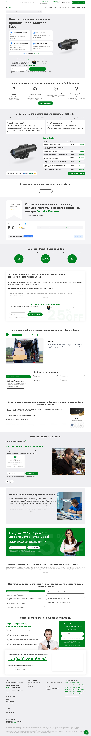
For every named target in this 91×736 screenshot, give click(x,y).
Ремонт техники (27, 2)
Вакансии (8, 714)
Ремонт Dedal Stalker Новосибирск (73, 693)
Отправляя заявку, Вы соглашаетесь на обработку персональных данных (25, 317)
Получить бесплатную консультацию (72, 638)
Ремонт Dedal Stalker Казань (72, 696)
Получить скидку (33, 547)
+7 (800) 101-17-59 (44, 1)
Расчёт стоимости (75, 7)
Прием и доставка (17, 334)
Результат (41, 334)
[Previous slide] (7, 481)
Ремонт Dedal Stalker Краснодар (73, 687)
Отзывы (64, 7)
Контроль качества (10, 719)
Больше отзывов (78, 236)
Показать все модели (45, 191)
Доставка (8, 706)
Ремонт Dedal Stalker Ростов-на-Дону (74, 689)
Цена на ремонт (57, 7)
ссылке (14, 722)
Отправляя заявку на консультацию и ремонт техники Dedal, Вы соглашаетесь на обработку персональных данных (72, 643)
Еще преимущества (45, 103)
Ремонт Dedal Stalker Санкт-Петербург (74, 685)
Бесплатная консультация (37, 68)
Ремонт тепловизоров (34, 682)
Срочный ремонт (48, 7)
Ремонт (34, 334)
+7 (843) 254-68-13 (55, 1)
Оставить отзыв (28, 236)
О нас (68, 7)
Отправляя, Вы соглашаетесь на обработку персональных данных (21, 476)
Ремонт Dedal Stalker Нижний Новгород (75, 691)
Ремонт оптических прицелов (54, 682)
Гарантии (83, 7)
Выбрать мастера (31, 473)
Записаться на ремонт (35, 314)
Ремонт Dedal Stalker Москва (72, 682)
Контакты (8, 710)
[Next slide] (12, 481)
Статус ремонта (66, 2)
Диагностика (26, 334)
